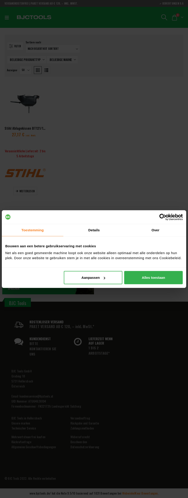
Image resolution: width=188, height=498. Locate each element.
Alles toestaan (153, 277)
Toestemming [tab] (32, 230)
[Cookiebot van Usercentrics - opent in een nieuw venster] (163, 216)
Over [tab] (155, 230)
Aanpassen (93, 277)
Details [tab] (94, 230)
